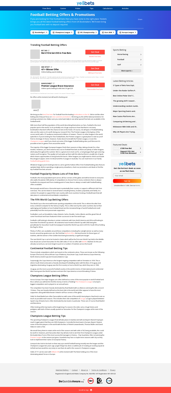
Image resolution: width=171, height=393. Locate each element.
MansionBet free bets (95, 89)
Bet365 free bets (95, 56)
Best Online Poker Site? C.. (123, 96)
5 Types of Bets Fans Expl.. (124, 85)
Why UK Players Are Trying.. (124, 132)
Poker (77, 8)
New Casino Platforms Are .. (124, 116)
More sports (127, 71)
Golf (129, 64)
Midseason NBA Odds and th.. (125, 127)
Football (129, 59)
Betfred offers (70, 233)
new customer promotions (61, 117)
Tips (91, 8)
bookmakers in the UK (81, 114)
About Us (84, 370)
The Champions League (84, 282)
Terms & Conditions (99, 370)
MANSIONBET (47, 83)
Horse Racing (129, 54)
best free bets (48, 114)
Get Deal (95, 52)
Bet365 (84, 242)
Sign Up (127, 181)
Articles (125, 8)
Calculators (108, 8)
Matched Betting (62, 370)
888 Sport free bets (95, 73)
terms (138, 185)
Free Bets (47, 8)
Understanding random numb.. (126, 106)
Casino (63, 8)
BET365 (45, 51)
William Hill (55, 352)
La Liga (82, 298)
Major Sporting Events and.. (124, 111)
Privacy (112, 370)
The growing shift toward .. (124, 101)
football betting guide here (39, 161)
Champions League (37, 141)
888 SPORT (46, 67)
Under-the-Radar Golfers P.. (124, 90)
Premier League (36, 337)
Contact (75, 370)
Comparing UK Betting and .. (125, 121)
